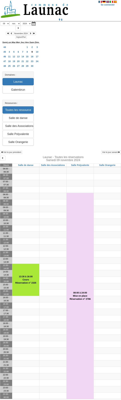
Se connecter (108, 4)
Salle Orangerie (107, 165)
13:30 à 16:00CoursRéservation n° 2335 (25, 279)
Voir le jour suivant (111, 152)
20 (18, 61)
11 (9, 56)
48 (4, 66)
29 (27, 66)
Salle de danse (25, 165)
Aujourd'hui (21, 37)
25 (9, 66)
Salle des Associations (53, 165)
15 (27, 56)
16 (32, 56)
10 (37, 52)
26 (14, 66)
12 (14, 56)
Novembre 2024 (21, 33)
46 (4, 56)
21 (22, 61)
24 (37, 61)
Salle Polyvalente (80, 165)
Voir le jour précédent (11, 152)
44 (4, 47)
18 (9, 61)
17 (37, 56)
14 (22, 56)
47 (4, 61)
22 (27, 61)
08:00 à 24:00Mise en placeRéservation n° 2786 (80, 295)
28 (22, 66)
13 (18, 56)
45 (4, 52)
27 (18, 66)
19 (14, 61)
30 (32, 66)
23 (32, 61)
